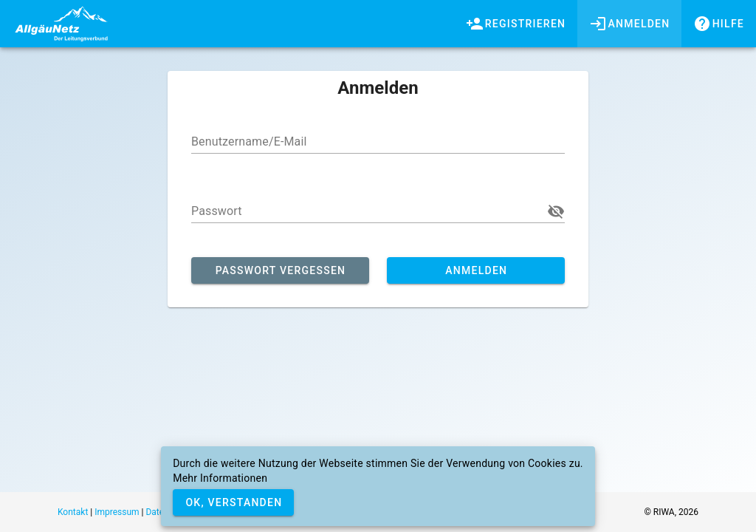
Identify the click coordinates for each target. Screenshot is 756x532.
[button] (556, 211)
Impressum (116, 512)
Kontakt (73, 512)
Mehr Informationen (220, 478)
